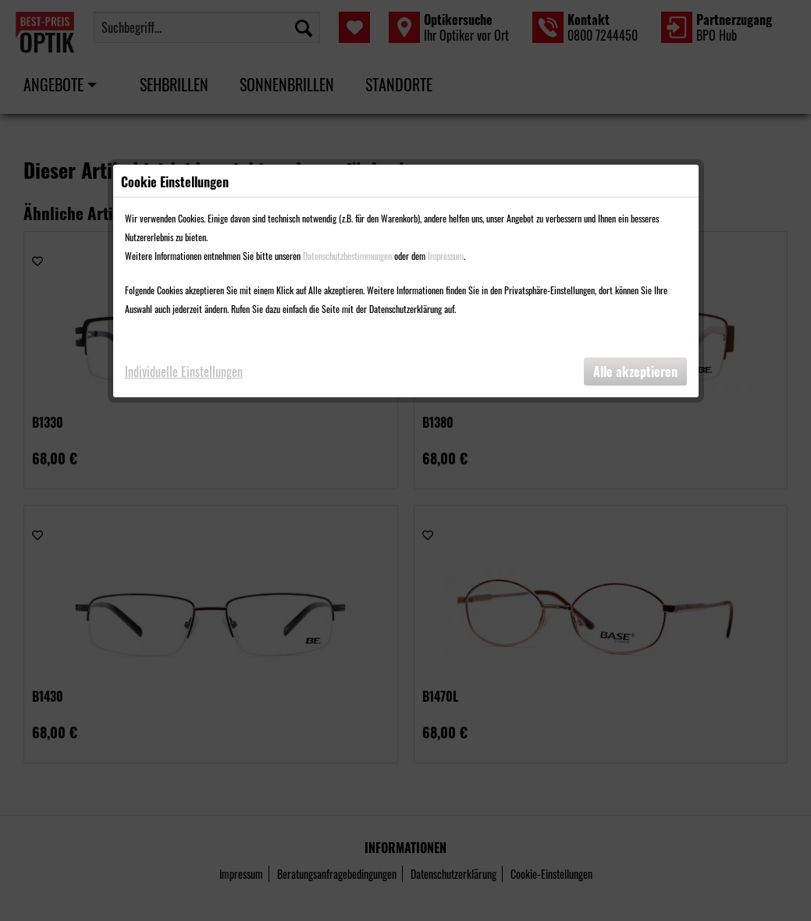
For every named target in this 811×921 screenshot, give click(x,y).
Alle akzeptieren (635, 371)
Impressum (446, 255)
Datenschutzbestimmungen (347, 255)
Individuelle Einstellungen (184, 371)
